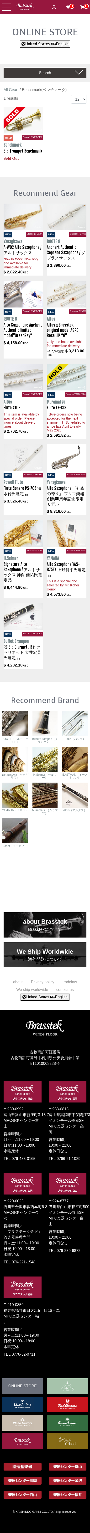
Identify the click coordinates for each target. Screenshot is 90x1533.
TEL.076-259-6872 (64, 1251)
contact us (65, 990)
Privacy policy (42, 982)
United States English (45, 43)
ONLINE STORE (45, 32)
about (18, 982)
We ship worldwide (32, 990)
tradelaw (70, 982)
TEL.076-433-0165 (19, 1159)
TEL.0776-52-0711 (19, 1354)
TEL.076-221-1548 (19, 1262)
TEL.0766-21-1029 (64, 1159)
